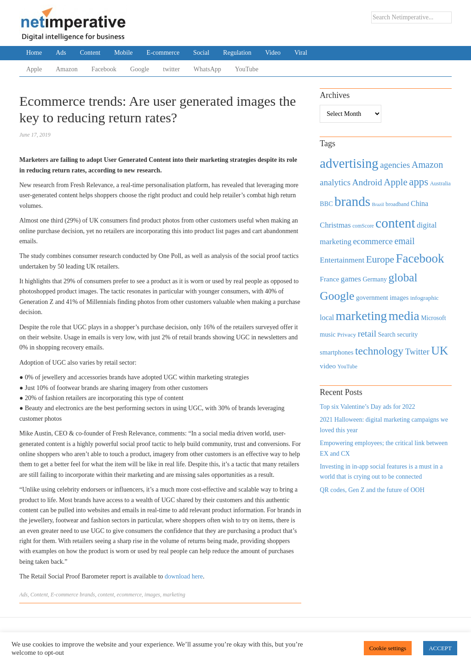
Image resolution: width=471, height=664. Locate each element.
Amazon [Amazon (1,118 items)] (427, 165)
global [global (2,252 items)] (403, 277)
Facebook (104, 69)
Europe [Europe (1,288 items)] (380, 259)
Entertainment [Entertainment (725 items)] (342, 260)
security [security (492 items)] (407, 334)
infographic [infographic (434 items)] (424, 297)
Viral (300, 52)
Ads (61, 52)
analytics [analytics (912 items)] (335, 182)
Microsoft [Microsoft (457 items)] (433, 318)
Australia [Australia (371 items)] (440, 183)
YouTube (246, 69)
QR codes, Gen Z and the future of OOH (372, 490)
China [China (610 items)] (419, 203)
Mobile (123, 52)
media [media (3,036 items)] (404, 316)
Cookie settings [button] (388, 648)
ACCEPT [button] (440, 648)
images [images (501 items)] (399, 297)
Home (34, 52)
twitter (171, 69)
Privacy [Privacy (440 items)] (346, 334)
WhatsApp (207, 69)
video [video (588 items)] (328, 366)
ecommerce (129, 594)
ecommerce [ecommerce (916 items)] (373, 241)
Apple (34, 69)
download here (184, 576)
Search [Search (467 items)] (387, 334)
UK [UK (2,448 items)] (439, 350)
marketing (174, 594)
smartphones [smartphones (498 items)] (336, 352)
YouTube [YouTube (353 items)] (348, 366)
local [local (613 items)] (327, 317)
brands (87, 594)
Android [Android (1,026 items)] (367, 182)
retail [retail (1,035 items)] (367, 333)
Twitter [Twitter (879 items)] (417, 351)
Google (139, 69)
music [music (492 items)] (327, 334)
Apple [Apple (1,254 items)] (395, 182)
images (152, 594)
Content (90, 52)
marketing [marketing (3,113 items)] (361, 316)
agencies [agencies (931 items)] (395, 165)
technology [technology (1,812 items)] (379, 351)
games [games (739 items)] (351, 279)
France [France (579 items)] (329, 279)
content (106, 594)
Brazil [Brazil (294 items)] (378, 204)
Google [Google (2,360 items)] (337, 296)
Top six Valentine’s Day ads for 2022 (367, 406)
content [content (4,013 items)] (395, 223)
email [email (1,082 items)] (404, 241)
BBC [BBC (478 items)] (326, 203)
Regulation (237, 52)
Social (201, 52)
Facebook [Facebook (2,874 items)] (420, 258)
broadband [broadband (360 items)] (397, 204)
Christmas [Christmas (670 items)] (335, 225)
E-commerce (163, 52)
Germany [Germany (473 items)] (374, 279)
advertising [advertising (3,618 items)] (349, 163)
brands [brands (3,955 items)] (352, 201)
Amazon (66, 69)
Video (273, 52)
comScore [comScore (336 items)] (363, 226)
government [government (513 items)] (372, 297)
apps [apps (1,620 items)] (418, 182)
